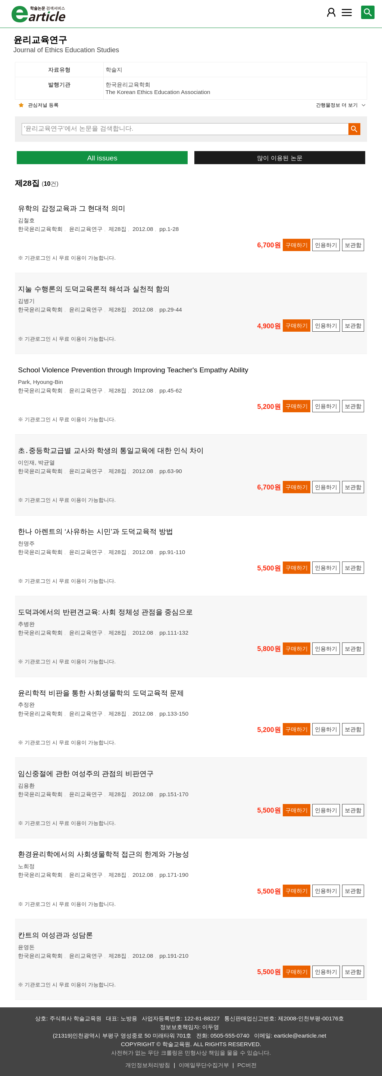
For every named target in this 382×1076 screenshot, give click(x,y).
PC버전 (246, 1065)
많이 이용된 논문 (279, 157)
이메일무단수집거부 (204, 1065)
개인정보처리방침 (147, 1065)
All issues (102, 158)
